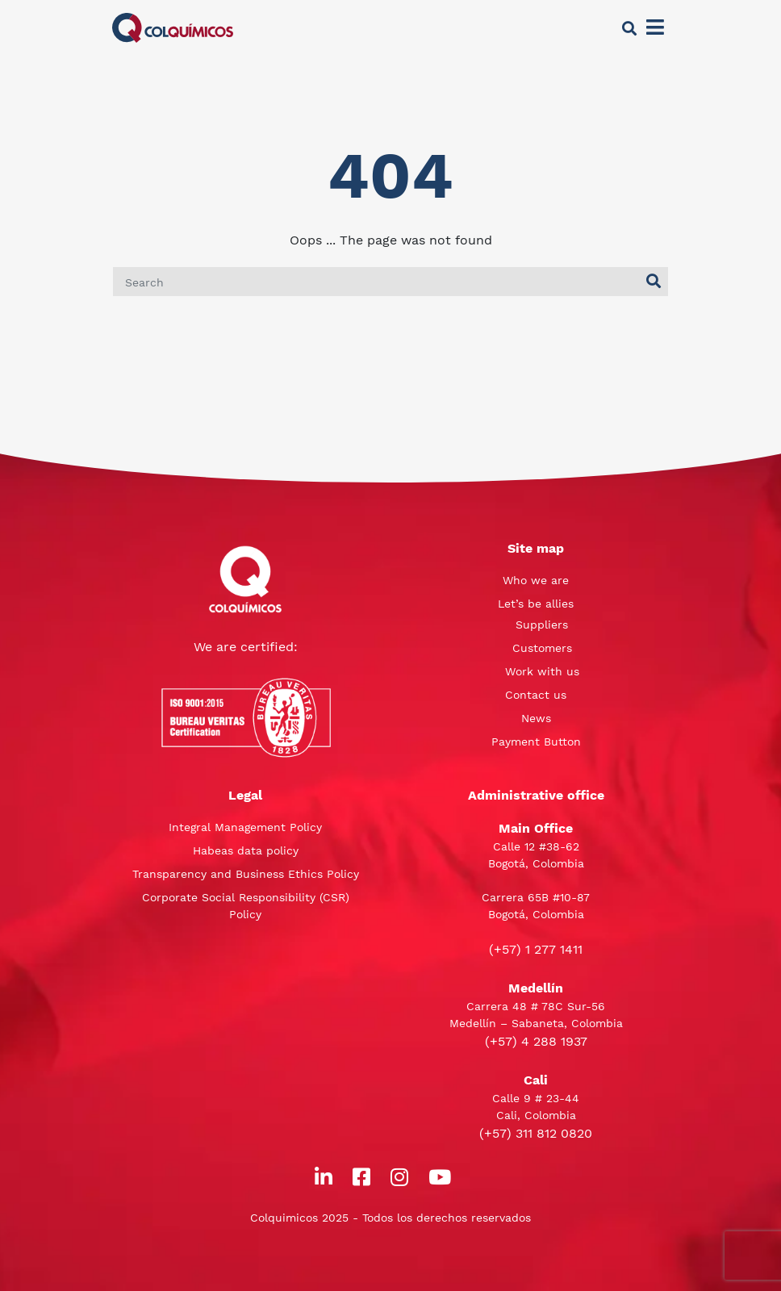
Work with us (542, 671)
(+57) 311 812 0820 (535, 1133)
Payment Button (536, 741)
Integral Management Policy (245, 827)
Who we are (536, 580)
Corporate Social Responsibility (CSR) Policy (245, 906)
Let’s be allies (536, 603)
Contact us (535, 694)
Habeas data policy (246, 850)
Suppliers (542, 624)
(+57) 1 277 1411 (536, 949)
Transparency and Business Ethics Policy (245, 873)
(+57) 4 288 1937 (536, 1041)
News (536, 718)
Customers (542, 647)
